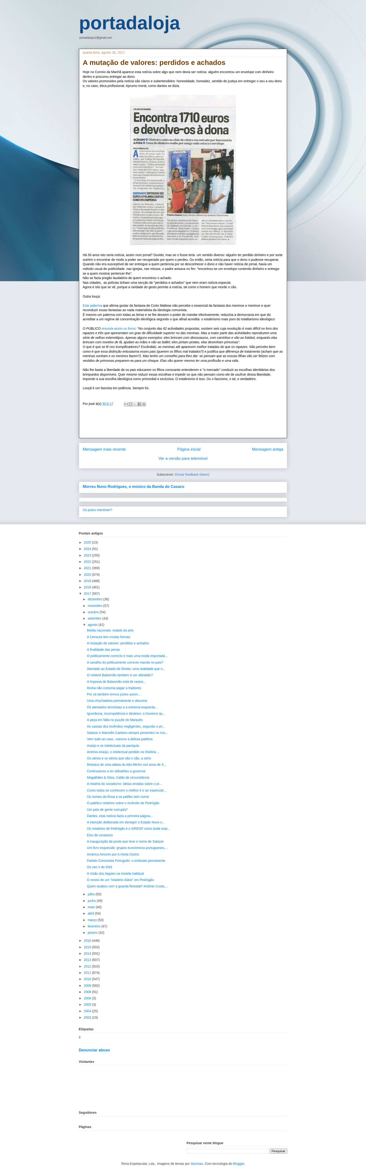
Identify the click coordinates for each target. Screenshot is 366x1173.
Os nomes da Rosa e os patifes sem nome (118, 797)
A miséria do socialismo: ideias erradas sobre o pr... (124, 784)
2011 (88, 973)
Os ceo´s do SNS (99, 867)
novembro (95, 606)
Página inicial (189, 449)
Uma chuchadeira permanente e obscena (117, 700)
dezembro (95, 599)
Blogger (238, 1164)
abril (91, 913)
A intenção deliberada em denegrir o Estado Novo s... (126, 822)
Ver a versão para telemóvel (183, 458)
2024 (88, 549)
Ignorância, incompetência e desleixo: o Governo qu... (126, 713)
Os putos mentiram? (97, 510)
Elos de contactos (100, 835)
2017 (88, 593)
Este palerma (93, 305)
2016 (88, 940)
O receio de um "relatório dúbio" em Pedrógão (120, 880)
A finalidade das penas (103, 649)
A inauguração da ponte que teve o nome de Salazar (125, 841)
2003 (88, 1017)
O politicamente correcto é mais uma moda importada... (127, 656)
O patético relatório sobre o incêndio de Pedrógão (123, 803)
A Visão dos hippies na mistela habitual (115, 873)
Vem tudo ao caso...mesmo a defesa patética (120, 739)
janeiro (93, 932)
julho (91, 894)
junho (92, 901)
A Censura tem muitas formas (108, 637)
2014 (88, 953)
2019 (88, 581)
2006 (88, 998)
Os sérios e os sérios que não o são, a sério (119, 758)
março (93, 920)
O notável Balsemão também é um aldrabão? (120, 675)
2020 (88, 574)
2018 (88, 587)
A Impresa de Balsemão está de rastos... (116, 682)
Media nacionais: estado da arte (110, 630)
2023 (88, 555)
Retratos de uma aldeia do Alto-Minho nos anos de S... (126, 764)
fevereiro (94, 926)
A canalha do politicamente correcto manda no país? (125, 662)
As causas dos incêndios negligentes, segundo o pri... (126, 726)
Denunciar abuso (94, 1050)
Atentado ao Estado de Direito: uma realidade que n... (126, 669)
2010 (88, 979)
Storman (196, 1164)
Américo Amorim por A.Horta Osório (113, 854)
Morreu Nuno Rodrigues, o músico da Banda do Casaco (133, 486)
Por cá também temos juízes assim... (114, 694)
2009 (88, 985)
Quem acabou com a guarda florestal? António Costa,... (127, 886)
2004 (88, 1011)
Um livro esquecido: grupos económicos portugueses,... (127, 848)
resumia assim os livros (118, 328)
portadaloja (129, 22)
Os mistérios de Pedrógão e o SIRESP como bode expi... (128, 828)
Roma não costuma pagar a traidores (114, 688)
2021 (88, 568)
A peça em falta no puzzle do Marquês (115, 720)
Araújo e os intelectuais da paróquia (113, 745)
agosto (93, 625)
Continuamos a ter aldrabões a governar (116, 771)
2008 (88, 992)
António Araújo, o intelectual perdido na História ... (123, 752)
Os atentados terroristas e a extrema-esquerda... (122, 707)
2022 (88, 562)
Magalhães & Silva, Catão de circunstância (118, 777)
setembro (95, 618)
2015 (88, 947)
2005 (88, 1004)
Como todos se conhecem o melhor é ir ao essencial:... (127, 790)
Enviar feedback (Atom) (192, 474)
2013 (88, 960)
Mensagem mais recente (104, 449)
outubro (94, 612)
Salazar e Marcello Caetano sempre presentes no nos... (127, 733)
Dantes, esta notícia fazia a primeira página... (120, 816)
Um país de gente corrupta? (107, 809)
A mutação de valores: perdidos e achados (118, 643)
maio (92, 907)
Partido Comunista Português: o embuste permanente (126, 861)
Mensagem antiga (267, 449)
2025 (88, 542)
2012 (88, 966)
